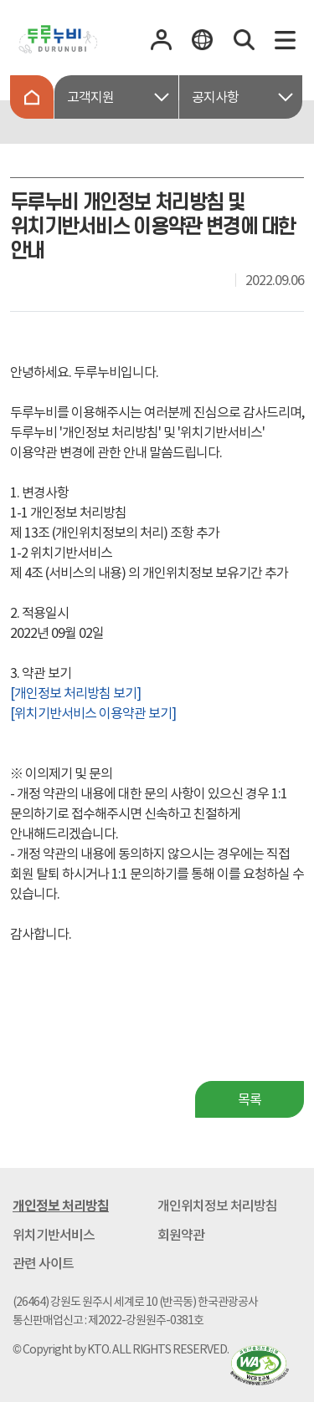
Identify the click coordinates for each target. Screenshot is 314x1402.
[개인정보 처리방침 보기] (75, 693)
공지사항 (215, 97)
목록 (249, 1099)
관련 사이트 (43, 1263)
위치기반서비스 (54, 1234)
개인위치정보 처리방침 (217, 1205)
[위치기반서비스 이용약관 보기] (93, 713)
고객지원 (90, 97)
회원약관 (180, 1234)
